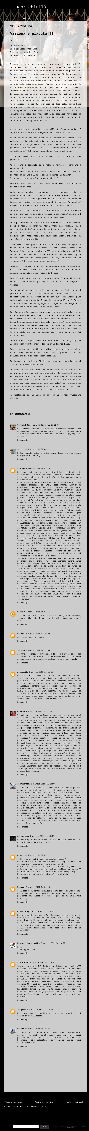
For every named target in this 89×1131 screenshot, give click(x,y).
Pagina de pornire (44, 1102)
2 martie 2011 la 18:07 (34, 855)
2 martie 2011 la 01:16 (38, 469)
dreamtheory (23, 912)
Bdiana (20, 1029)
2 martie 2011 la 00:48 (34, 449)
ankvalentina (23, 784)
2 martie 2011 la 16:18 (42, 836)
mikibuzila (22, 672)
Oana (19, 855)
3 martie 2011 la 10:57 (53, 943)
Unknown (21, 612)
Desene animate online (28, 943)
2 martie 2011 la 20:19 (38, 887)
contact (70, 1128)
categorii (45, 21)
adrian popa (23, 836)
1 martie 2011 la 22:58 (47, 425)
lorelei (21, 650)
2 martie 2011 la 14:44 (43, 784)
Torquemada (22, 1010)
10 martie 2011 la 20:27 (37, 1029)
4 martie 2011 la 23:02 (41, 1010)
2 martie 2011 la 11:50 (41, 672)
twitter (74, 1126)
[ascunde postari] (79, 13)
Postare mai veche (75, 1102)
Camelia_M (22, 712)
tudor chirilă (29, 7)
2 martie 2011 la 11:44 (38, 650)
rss (55, 1126)
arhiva (26, 18)
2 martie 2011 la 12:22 (40, 712)
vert (19, 449)
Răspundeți (22, 440)
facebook (64, 1126)
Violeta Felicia (25, 963)
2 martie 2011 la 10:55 (38, 634)
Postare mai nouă (13, 1102)
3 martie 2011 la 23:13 (46, 963)
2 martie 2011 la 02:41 (38, 612)
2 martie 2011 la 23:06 (42, 912)
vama (83, 1126)
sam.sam (21, 469)
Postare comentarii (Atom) (33, 1106)
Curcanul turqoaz (26, 425)
